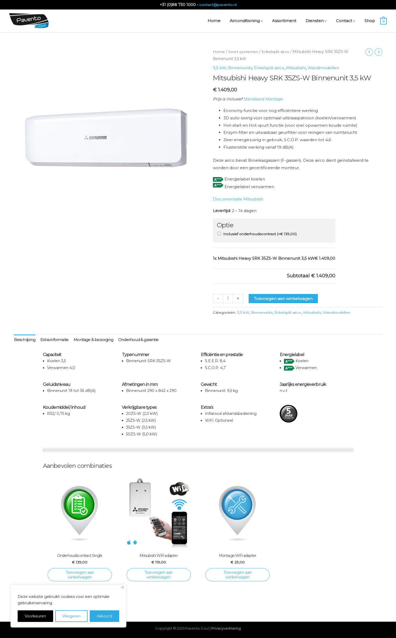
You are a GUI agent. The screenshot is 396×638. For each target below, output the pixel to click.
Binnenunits (240, 67)
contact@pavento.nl (218, 4)
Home (219, 51)
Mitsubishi (295, 67)
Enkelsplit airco (274, 51)
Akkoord (104, 616)
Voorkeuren (35, 616)
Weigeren (71, 616)
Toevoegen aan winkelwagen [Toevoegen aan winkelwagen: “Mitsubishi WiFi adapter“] (158, 574)
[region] (68, 606)
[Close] (123, 587)
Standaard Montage (263, 98)
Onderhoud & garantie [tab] (138, 339)
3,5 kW (219, 67)
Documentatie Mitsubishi (238, 198)
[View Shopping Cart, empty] (383, 20)
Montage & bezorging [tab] (93, 339)
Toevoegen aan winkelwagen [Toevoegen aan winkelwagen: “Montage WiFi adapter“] (237, 574)
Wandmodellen (323, 67)
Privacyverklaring (226, 627)
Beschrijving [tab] (24, 339)
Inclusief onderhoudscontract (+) (260, 233)
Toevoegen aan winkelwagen (283, 297)
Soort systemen (243, 51)
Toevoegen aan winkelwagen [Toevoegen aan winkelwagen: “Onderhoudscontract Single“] (80, 574)
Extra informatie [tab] (54, 339)
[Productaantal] (228, 297)
